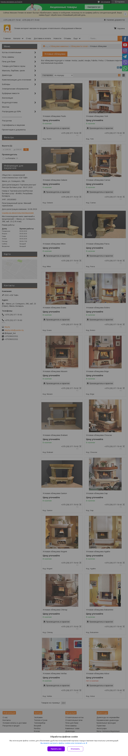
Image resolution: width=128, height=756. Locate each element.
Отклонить (75, 749)
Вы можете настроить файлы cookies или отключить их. (63, 743)
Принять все (56, 749)
